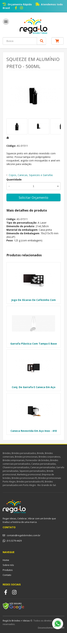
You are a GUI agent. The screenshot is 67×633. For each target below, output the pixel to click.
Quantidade (14, 179)
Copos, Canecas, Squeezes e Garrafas (31, 175)
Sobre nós (8, 565)
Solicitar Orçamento (33, 197)
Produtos (8, 570)
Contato (7, 575)
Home (6, 560)
